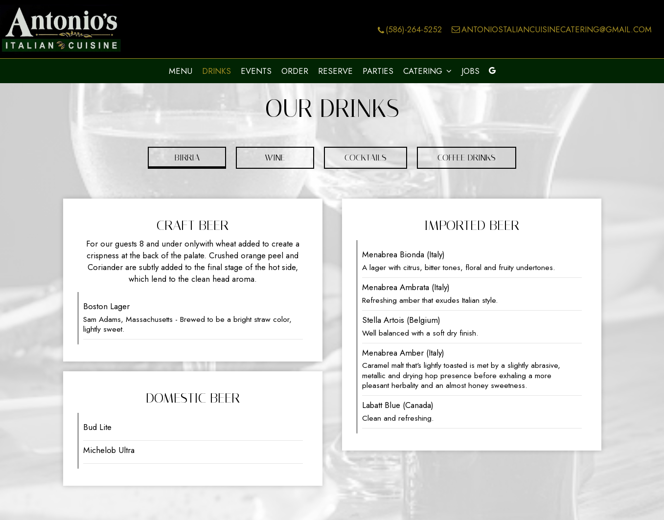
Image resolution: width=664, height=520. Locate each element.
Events (256, 71)
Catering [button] (427, 71)
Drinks (216, 71)
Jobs (470, 71)
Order (294, 71)
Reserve (335, 71)
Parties (378, 71)
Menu (180, 71)
